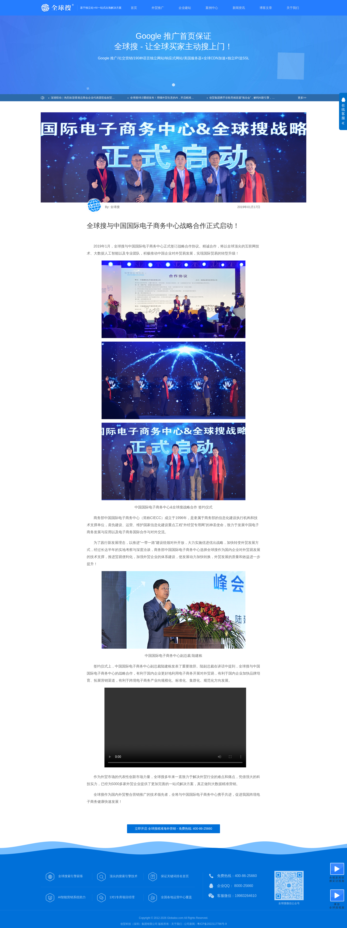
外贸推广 (158, 8)
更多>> (302, 97)
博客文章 (266, 8)
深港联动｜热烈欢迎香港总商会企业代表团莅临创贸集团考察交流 (89, 97)
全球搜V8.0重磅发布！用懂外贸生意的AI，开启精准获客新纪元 (167, 97)
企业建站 (185, 8)
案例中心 (212, 8)
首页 (134, 8)
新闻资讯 (239, 8)
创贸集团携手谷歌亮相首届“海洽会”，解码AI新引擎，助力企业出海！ (247, 97)
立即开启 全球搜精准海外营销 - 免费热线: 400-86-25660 (173, 828)
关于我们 (293, 8)
